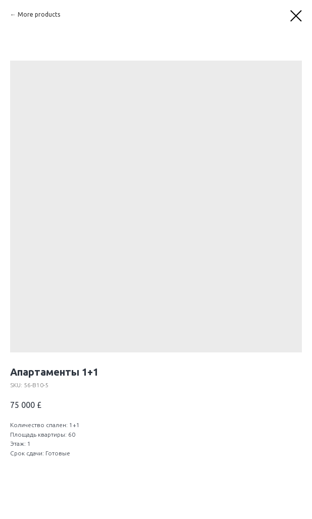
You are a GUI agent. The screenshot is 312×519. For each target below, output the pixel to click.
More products (39, 14)
